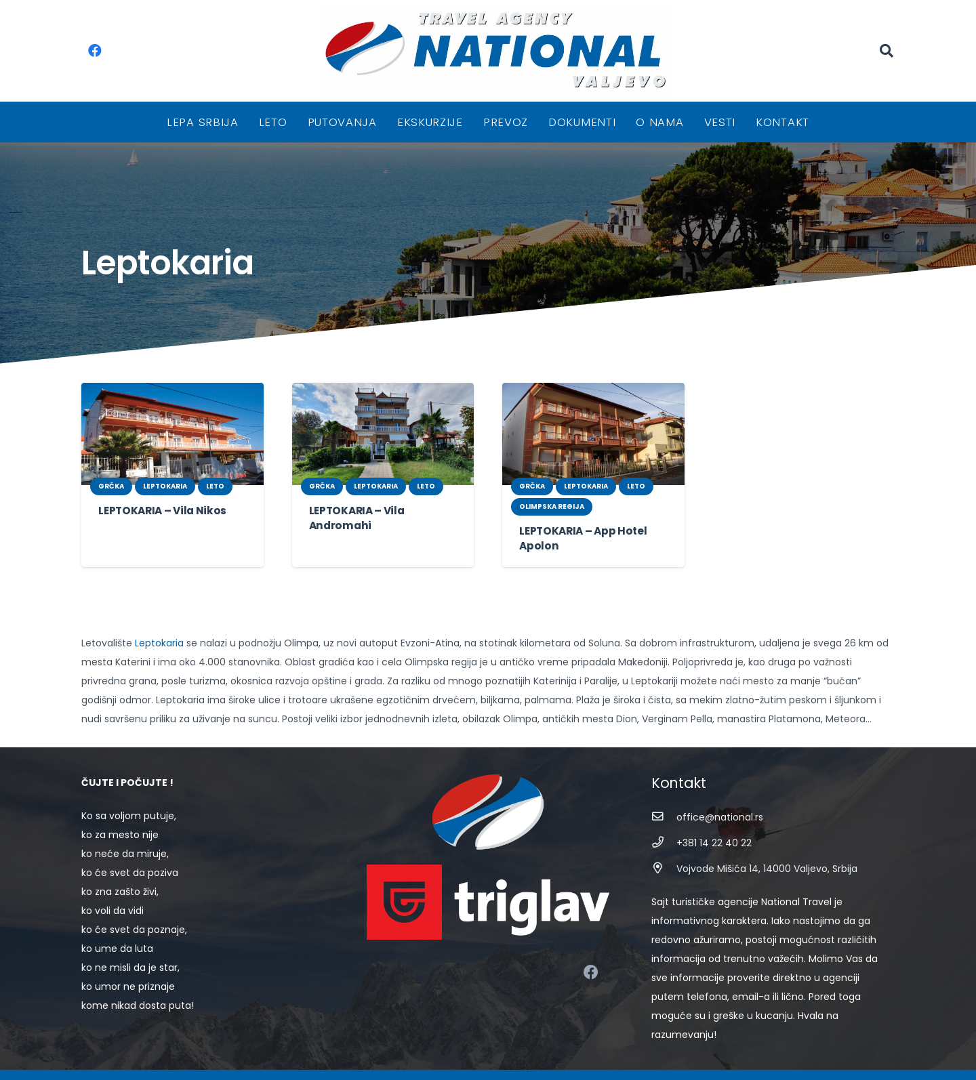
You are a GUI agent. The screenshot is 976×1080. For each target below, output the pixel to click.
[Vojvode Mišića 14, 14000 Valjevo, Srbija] (663, 868)
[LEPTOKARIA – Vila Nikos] (172, 434)
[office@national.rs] (663, 817)
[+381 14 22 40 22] (663, 842)
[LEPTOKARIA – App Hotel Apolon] (593, 434)
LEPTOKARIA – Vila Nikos (160, 510)
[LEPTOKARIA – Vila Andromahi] (383, 434)
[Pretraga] (886, 50)
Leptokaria (151, 643)
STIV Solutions (629, 1060)
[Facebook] (94, 50)
